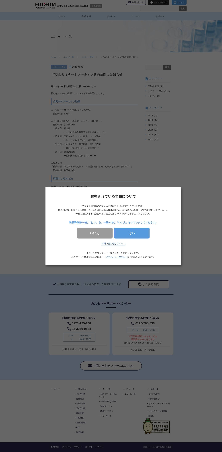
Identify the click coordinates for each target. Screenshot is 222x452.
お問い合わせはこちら (112, 243)
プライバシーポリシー (116, 257)
